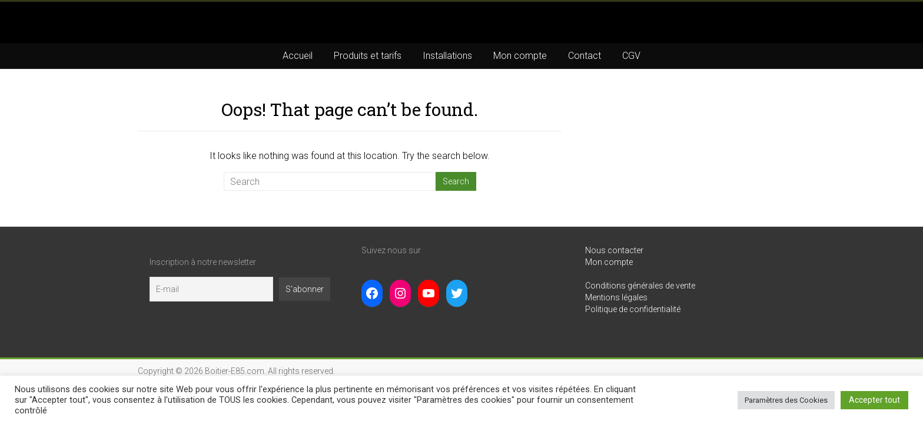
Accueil (298, 55)
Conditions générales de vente (640, 285)
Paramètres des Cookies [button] (786, 400)
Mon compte (520, 55)
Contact (584, 55)
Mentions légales (616, 297)
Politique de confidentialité (632, 309)
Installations (447, 55)
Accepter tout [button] (874, 400)
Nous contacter (614, 250)
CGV (631, 55)
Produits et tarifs (367, 55)
